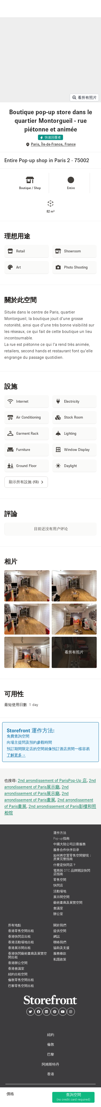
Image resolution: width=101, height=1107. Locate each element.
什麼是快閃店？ (64, 864)
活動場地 (59, 891)
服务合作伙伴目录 (66, 849)
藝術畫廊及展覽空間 (67, 902)
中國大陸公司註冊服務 (69, 844)
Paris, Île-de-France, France (53, 144)
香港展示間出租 (19, 947)
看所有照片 (84, 97)
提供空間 (59, 930)
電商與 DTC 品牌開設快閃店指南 (71, 872)
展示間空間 (61, 897)
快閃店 (58, 885)
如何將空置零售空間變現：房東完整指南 (72, 857)
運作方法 (59, 832)
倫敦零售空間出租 (21, 979)
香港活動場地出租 (21, 942)
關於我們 (59, 925)
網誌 (56, 936)
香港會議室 (16, 968)
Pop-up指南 (61, 838)
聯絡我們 (59, 942)
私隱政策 (59, 959)
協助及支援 (61, 947)
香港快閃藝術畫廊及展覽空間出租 (27, 955)
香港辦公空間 (17, 963)
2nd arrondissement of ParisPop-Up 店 (52, 780)
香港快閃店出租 (19, 936)
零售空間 (59, 879)
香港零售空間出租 (21, 930)
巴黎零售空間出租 (21, 985)
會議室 (58, 908)
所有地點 (14, 925)
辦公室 (58, 913)
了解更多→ (16, 755)
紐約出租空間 (17, 974)
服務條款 (59, 953)
